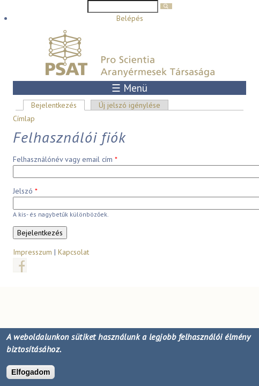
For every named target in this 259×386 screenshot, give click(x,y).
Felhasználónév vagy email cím (65, 159)
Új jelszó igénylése (129, 105)
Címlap (24, 118)
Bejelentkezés (58, 105)
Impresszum (32, 252)
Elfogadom (30, 373)
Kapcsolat (73, 252)
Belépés (129, 18)
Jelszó (25, 191)
